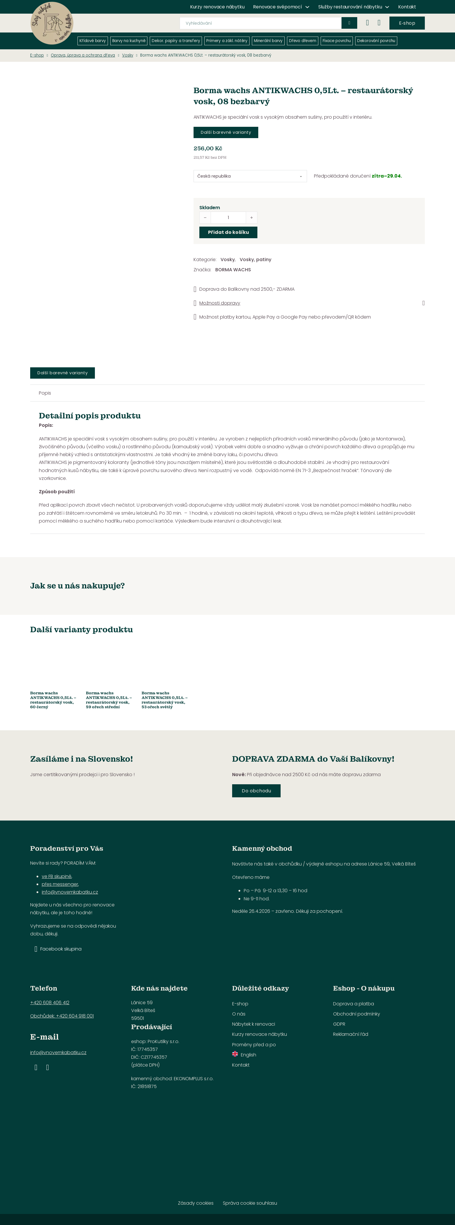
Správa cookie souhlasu (250, 1203)
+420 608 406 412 (49, 1002)
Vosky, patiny (255, 259)
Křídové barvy (93, 41)
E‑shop (407, 23)
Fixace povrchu (337, 41)
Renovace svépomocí (277, 6)
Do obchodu (256, 790)
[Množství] (228, 218)
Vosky (127, 55)
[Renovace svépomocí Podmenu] (307, 7)
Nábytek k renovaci (253, 1024)
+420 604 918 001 (75, 1016)
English (244, 1054)
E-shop (37, 55)
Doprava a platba (353, 1003)
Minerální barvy (268, 41)
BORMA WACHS (233, 269)
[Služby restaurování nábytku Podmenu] (387, 7)
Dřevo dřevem (302, 41)
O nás (238, 1014)
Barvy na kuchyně (129, 41)
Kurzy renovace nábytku (217, 6)
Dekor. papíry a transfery (176, 41)
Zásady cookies (196, 1203)
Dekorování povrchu (376, 41)
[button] (309, 303)
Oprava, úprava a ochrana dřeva (83, 55)
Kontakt (407, 6)
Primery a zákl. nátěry (227, 41)
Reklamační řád (350, 1034)
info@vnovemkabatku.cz (70, 892)
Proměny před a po (254, 1044)
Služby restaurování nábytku (350, 6)
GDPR (339, 1024)
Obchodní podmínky (356, 1014)
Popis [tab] (45, 393)
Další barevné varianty (226, 132)
